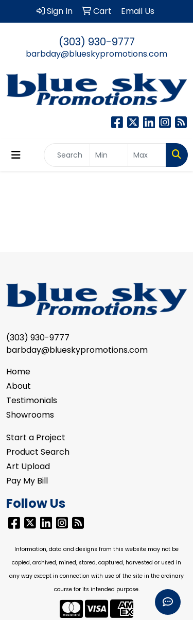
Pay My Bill (27, 481)
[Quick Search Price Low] (109, 155)
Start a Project (35, 437)
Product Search (37, 452)
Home (18, 371)
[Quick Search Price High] (147, 155)
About (18, 386)
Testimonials (31, 400)
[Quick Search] (67, 155)
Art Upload (28, 466)
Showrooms (30, 415)
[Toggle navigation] (16, 155)
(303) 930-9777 (97, 42)
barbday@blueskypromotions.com (96, 54)
